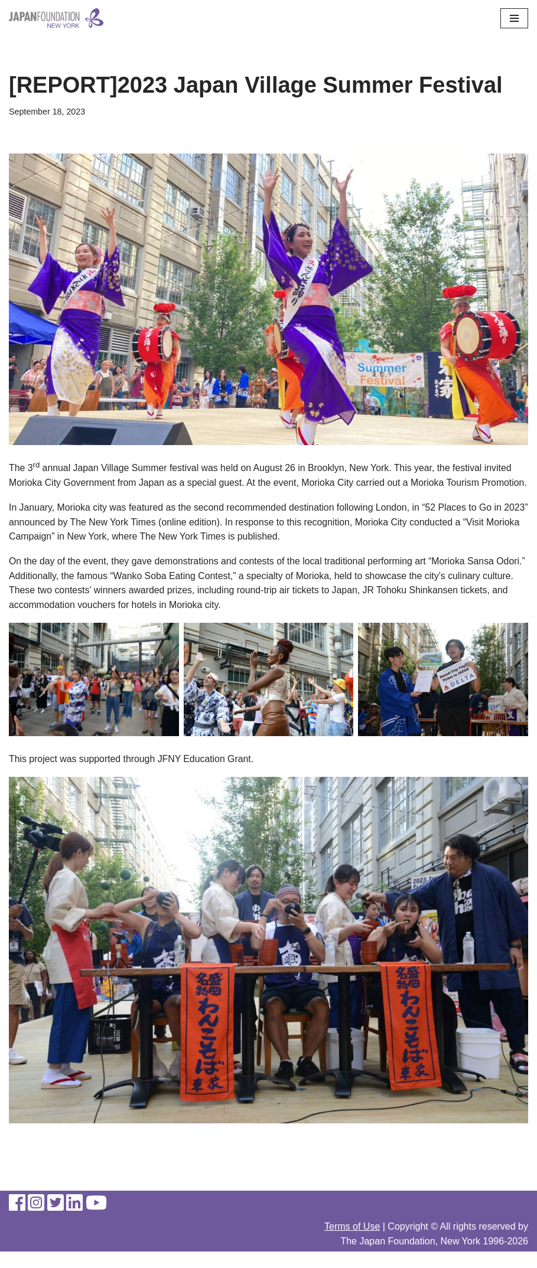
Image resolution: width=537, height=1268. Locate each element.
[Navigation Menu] (514, 18)
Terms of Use (352, 1243)
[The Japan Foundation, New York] (56, 18)
